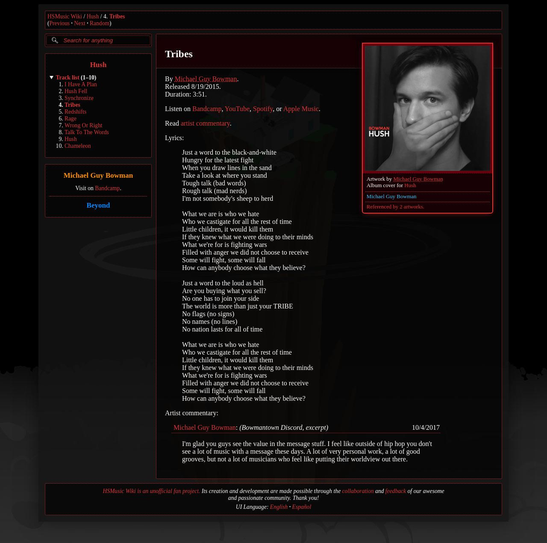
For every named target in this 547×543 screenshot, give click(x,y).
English (279, 507)
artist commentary (205, 123)
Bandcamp (107, 188)
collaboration (358, 491)
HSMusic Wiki (64, 16)
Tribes (117, 16)
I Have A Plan (81, 84)
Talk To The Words (87, 132)
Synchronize (79, 98)
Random (99, 23)
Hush (93, 16)
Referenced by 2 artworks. (395, 207)
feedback (395, 491)
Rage (70, 118)
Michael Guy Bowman (98, 176)
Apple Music (301, 108)
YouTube (237, 108)
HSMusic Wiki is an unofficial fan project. (151, 491)
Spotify (263, 108)
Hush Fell (76, 91)
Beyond (98, 205)
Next (79, 23)
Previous (60, 23)
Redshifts (75, 112)
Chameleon (78, 146)
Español (302, 507)
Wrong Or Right (84, 125)
